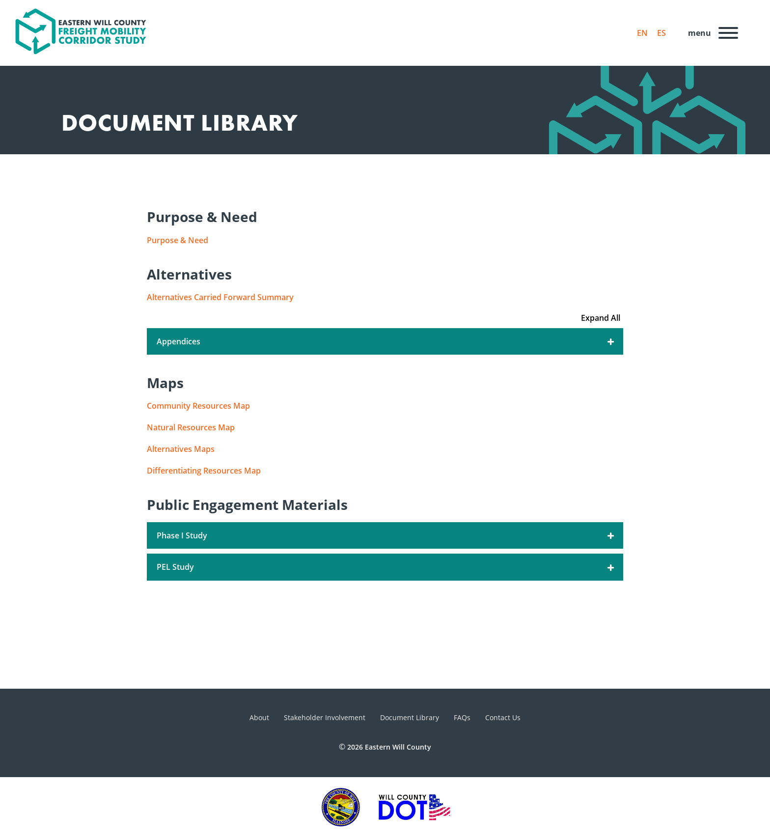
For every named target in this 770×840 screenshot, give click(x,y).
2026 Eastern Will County (389, 747)
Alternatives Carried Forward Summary (220, 297)
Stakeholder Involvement (324, 717)
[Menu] (710, 33)
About (259, 717)
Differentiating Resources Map (204, 470)
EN (642, 33)
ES (661, 33)
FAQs (462, 717)
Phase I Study (386, 535)
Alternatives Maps (181, 449)
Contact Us (503, 717)
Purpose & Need (177, 240)
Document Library (409, 717)
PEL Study (386, 566)
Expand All (600, 318)
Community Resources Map (198, 405)
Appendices (386, 341)
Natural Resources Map (191, 427)
